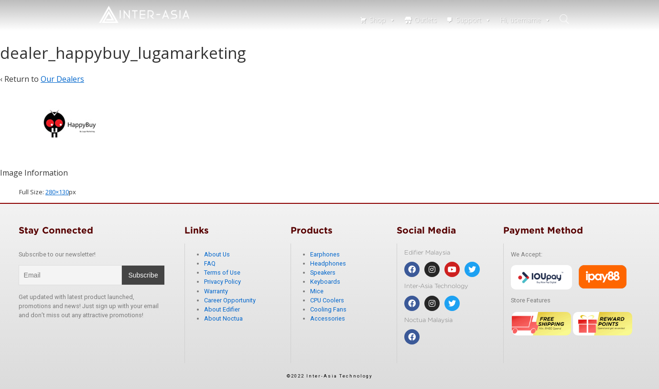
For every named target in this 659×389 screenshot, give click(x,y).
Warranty (216, 291)
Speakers (322, 272)
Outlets (425, 19)
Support (473, 19)
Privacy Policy (222, 281)
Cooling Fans (328, 309)
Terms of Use (222, 272)
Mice (317, 291)
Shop (382, 19)
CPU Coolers (327, 300)
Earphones (325, 254)
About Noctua (223, 318)
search (564, 19)
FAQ (210, 263)
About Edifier (222, 309)
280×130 (57, 192)
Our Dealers (62, 79)
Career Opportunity (230, 300)
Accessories (327, 318)
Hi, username (525, 19)
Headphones (328, 263)
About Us (217, 254)
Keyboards (325, 281)
